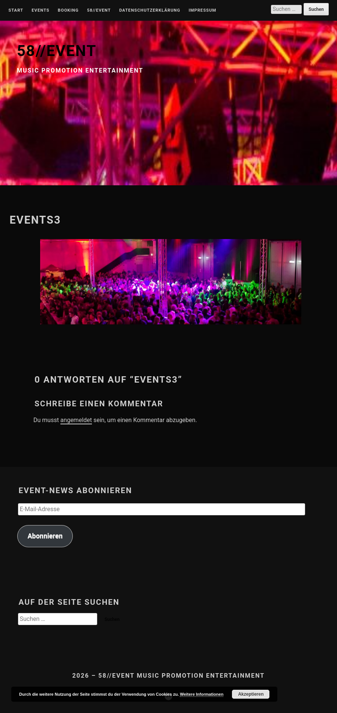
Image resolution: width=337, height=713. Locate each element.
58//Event (99, 10)
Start (15, 10)
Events (40, 10)
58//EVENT (56, 51)
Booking (68, 10)
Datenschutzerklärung (150, 10)
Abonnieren (44, 536)
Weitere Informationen (201, 694)
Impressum (203, 10)
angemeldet (76, 420)
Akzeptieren (250, 694)
